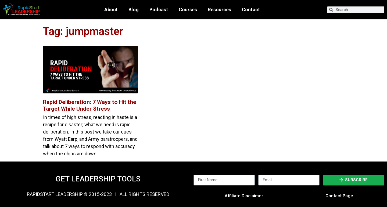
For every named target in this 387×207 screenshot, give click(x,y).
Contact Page (339, 195)
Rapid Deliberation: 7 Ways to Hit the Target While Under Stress (89, 105)
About (111, 9)
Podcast (158, 9)
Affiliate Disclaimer (244, 195)
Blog (133, 9)
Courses (188, 9)
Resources (219, 9)
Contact (251, 9)
